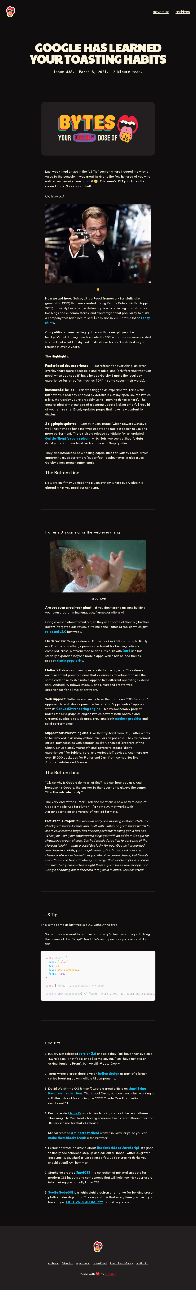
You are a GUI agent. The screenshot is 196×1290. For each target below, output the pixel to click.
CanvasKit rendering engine (78, 709)
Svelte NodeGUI (60, 1192)
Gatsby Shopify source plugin (68, 438)
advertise (161, 11)
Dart (126, 651)
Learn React (100, 1263)
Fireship (110, 1274)
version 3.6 (87, 1054)
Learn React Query (121, 1263)
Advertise (67, 1263)
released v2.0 (55, 632)
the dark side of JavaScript (118, 1148)
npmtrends (83, 1263)
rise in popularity (70, 660)
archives (183, 11)
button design (108, 1073)
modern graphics (128, 718)
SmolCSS (83, 1172)
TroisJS (75, 1113)
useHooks (142, 1263)
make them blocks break (67, 1138)
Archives (53, 1263)
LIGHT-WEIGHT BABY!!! (84, 1202)
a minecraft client (85, 1133)
